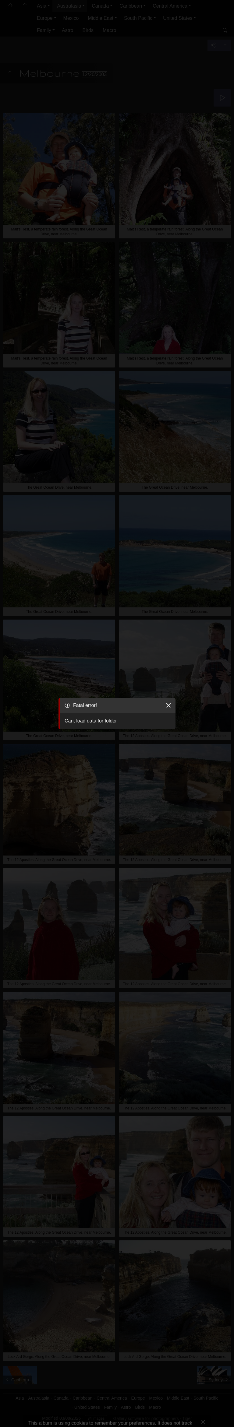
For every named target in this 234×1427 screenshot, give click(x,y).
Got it (40, 1414)
